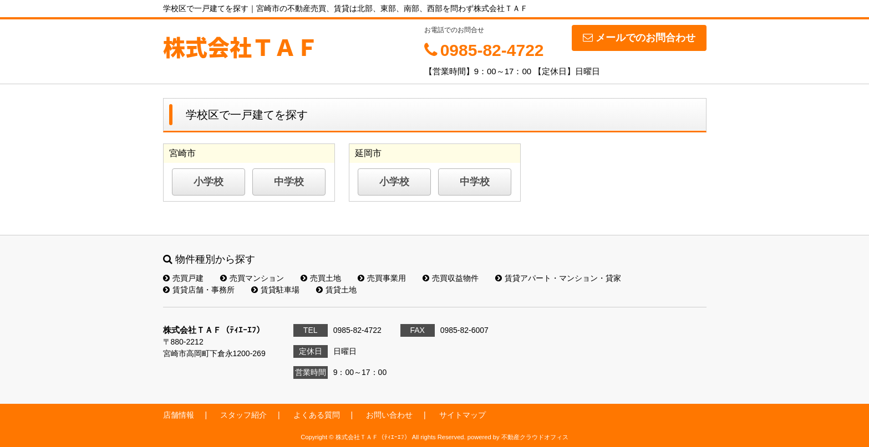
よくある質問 (316, 414)
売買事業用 (382, 278)
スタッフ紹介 (243, 414)
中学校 (289, 181)
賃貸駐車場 (275, 289)
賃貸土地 (336, 289)
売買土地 (321, 278)
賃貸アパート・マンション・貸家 (558, 278)
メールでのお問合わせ (639, 37)
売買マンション (252, 278)
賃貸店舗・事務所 (199, 289)
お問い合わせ (389, 414)
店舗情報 (178, 414)
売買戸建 (183, 278)
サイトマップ (462, 414)
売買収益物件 (451, 278)
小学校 (208, 181)
